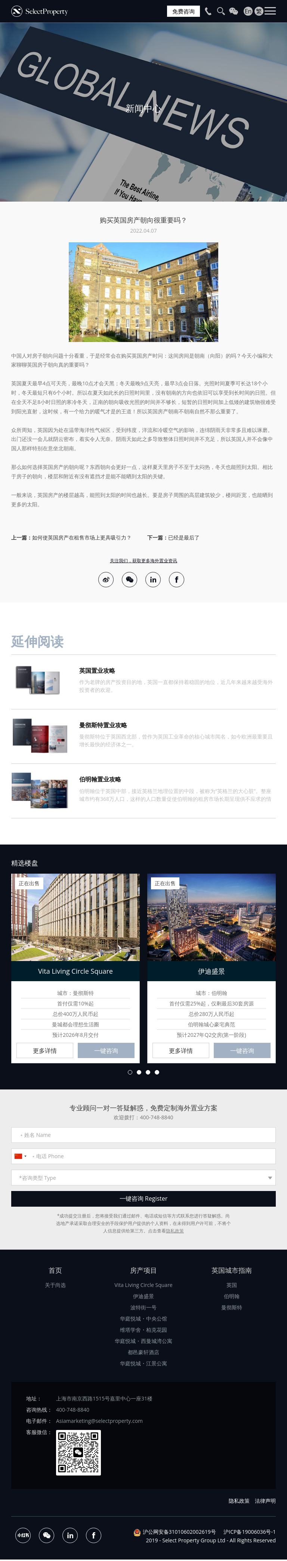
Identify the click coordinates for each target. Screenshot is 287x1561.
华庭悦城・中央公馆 (143, 1320)
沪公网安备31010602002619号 (179, 1533)
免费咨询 (183, 11)
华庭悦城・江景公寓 (143, 1364)
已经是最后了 (184, 537)
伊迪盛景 (143, 1297)
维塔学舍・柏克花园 (143, 1331)
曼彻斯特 (231, 1308)
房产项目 (143, 1271)
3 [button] (148, 1074)
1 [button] (130, 1074)
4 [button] (157, 1074)
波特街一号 (143, 1308)
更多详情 (45, 1052)
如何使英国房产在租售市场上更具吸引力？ (82, 537)
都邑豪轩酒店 (143, 1353)
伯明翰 (232, 1297)
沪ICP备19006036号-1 (249, 1533)
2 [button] (139, 1074)
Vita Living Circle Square (143, 1286)
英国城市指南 (232, 1271)
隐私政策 (175, 1232)
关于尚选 (55, 1286)
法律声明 (265, 1502)
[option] (143, 112)
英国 (231, 1286)
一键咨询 (106, 1052)
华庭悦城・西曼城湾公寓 (143, 1342)
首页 (55, 1271)
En (248, 11)
